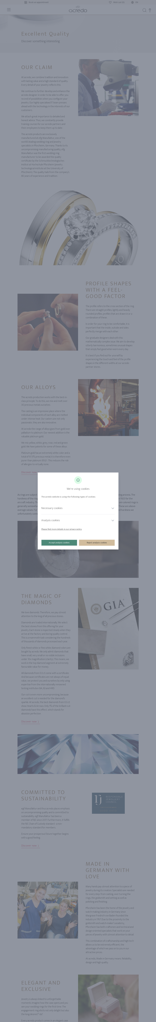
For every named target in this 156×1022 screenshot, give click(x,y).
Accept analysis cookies (59, 542)
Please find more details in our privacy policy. (61, 529)
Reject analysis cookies (97, 542)
